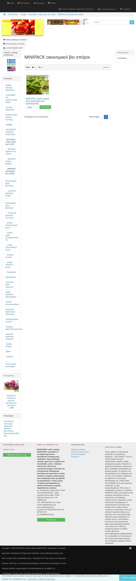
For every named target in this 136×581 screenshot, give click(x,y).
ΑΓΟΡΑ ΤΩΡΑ (45, 107)
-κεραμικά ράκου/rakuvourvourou (12, 328)
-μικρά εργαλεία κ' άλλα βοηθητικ (11, 294)
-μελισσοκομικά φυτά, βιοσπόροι (11, 182)
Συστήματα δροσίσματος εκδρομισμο (10, 311)
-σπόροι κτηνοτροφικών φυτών (11, 247)
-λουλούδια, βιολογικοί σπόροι (11, 193)
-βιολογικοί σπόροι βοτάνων (10, 161)
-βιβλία (8, 351)
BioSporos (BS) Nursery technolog (11, 117)
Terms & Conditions (78, 454)
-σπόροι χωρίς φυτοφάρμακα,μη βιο (12, 236)
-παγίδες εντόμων (9, 345)
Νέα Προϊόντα (9, 376)
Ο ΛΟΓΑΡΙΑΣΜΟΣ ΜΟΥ (13, 48)
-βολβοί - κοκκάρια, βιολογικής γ (10, 87)
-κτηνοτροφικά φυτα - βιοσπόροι (11, 204)
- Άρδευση (9, 356)
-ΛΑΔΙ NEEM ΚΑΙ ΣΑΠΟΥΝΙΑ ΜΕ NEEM (11, 98)
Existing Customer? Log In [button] (17, 455)
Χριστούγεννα (11, 277)
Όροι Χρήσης (9, 431)
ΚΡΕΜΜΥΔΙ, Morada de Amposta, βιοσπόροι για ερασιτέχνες (11, 400)
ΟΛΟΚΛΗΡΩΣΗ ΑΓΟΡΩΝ (14, 44)
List (34, 67)
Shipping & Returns (78, 449)
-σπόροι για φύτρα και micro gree (11, 215)
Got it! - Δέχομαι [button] (129, 578)
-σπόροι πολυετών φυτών (9, 264)
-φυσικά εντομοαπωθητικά (12, 303)
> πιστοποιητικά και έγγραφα (11, 364)
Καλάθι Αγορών (123, 53)
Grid (40, 67)
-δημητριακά (11, 272)
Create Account (9, 449)
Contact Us (75, 457)
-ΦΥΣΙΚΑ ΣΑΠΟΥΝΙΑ (10, 108)
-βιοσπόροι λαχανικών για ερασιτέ (11, 151)
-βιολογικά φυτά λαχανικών (9, 284)
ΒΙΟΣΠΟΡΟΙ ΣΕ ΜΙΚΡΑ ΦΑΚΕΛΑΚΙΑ (11, 132)
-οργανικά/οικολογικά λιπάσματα (9, 336)
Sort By (106, 67)
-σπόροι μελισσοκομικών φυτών (12, 225)
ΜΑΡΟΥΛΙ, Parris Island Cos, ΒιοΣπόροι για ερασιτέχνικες (37, 101)
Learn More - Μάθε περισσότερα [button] (41, 579)
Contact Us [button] (51, 520)
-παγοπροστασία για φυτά (12, 320)
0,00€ (29, 107)
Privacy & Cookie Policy (80, 452)
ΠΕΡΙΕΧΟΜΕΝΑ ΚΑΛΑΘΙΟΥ (15, 40)
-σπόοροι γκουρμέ (9, 256)
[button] (114, 577)
